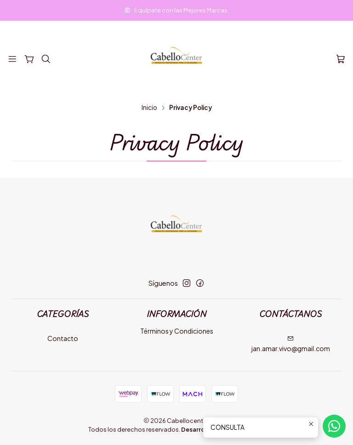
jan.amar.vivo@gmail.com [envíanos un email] (290, 344)
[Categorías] (29, 59)
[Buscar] (46, 59)
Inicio (149, 107)
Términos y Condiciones (176, 331)
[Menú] (12, 59)
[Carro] (340, 59)
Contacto (62, 338)
